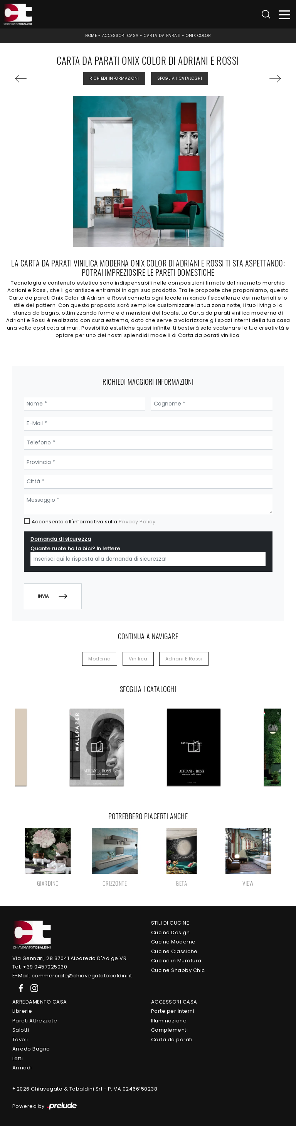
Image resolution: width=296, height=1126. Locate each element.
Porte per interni (173, 1011)
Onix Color (198, 36)
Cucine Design (170, 932)
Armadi (22, 1067)
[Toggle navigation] (284, 14)
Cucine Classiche (174, 951)
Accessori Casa (120, 36)
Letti (17, 1058)
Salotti (20, 1030)
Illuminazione (169, 1020)
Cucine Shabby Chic (178, 970)
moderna (99, 658)
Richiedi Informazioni (114, 78)
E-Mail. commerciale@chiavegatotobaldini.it (72, 975)
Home (91, 36)
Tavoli (20, 1039)
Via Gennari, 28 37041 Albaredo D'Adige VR (69, 958)
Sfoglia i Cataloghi (179, 78)
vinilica (138, 658)
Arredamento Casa (39, 1001)
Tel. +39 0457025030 (39, 966)
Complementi (169, 1030)
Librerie (22, 1011)
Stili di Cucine (170, 923)
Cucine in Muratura (176, 960)
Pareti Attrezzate (34, 1020)
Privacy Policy (137, 521)
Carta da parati (162, 36)
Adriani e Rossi (184, 658)
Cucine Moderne (173, 941)
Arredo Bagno (31, 1048)
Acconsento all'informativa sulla (94, 521)
